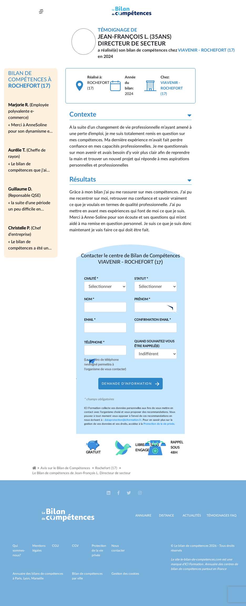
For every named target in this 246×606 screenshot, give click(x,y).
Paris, (19, 578)
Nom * (89, 299)
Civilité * (91, 278)
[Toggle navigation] (41, 11)
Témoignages (218, 515)
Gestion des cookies (125, 573)
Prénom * (142, 299)
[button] (109, 493)
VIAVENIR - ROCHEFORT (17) (206, 50)
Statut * (141, 278)
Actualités (192, 515)
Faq (233, 515)
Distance (166, 515)
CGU (55, 545)
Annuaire (143, 515)
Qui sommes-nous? (19, 550)
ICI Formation (193, 564)
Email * (89, 319)
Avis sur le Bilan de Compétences (65, 468)
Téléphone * (94, 342)
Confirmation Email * (152, 319)
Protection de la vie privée (159, 424)
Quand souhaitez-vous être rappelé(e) (154, 344)
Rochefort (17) (106, 468)
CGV (75, 545)
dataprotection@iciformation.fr (123, 420)
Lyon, (27, 578)
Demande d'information (130, 383)
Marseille (37, 578)
